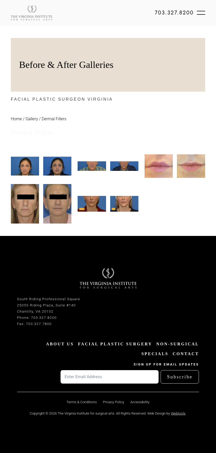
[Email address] (110, 377)
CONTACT (186, 354)
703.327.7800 (38, 324)
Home (16, 118)
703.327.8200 (174, 13)
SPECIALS (155, 354)
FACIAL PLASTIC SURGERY (115, 344)
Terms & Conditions (81, 402)
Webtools (178, 413)
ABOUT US (60, 344)
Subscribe (180, 376)
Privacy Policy (113, 402)
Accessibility (140, 402)
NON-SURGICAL (177, 344)
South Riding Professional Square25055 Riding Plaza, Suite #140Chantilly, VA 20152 (48, 305)
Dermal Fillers (54, 118)
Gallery (32, 118)
